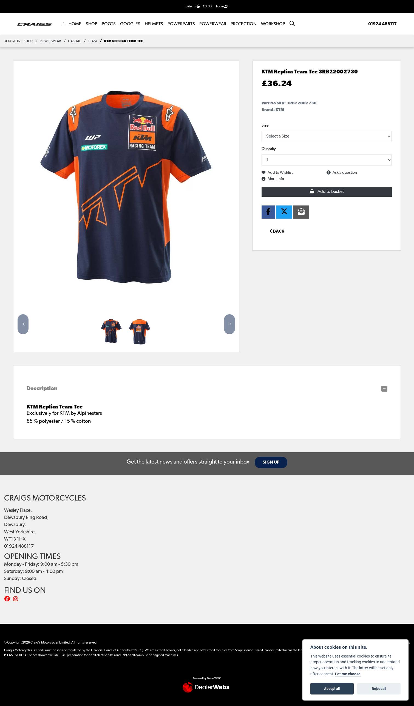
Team (92, 41)
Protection (244, 24)
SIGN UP (272, 462)
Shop (91, 24)
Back (277, 231)
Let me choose (348, 673)
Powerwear (212, 24)
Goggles (130, 24)
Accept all (332, 688)
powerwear (50, 41)
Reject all (379, 688)
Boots (109, 24)
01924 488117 (382, 24)
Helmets (154, 24)
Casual (74, 41)
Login (222, 6)
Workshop (273, 24)
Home (75, 24)
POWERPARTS (181, 24)
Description (42, 388)
